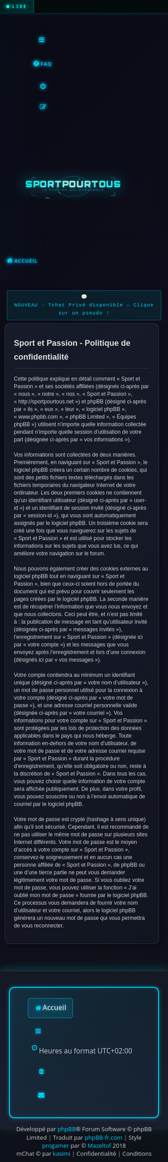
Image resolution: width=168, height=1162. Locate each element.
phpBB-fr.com (103, 1137)
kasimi (61, 1153)
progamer (55, 1145)
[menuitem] (42, 64)
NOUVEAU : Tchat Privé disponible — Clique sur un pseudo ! (84, 309)
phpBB (66, 1129)
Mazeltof (99, 1145)
